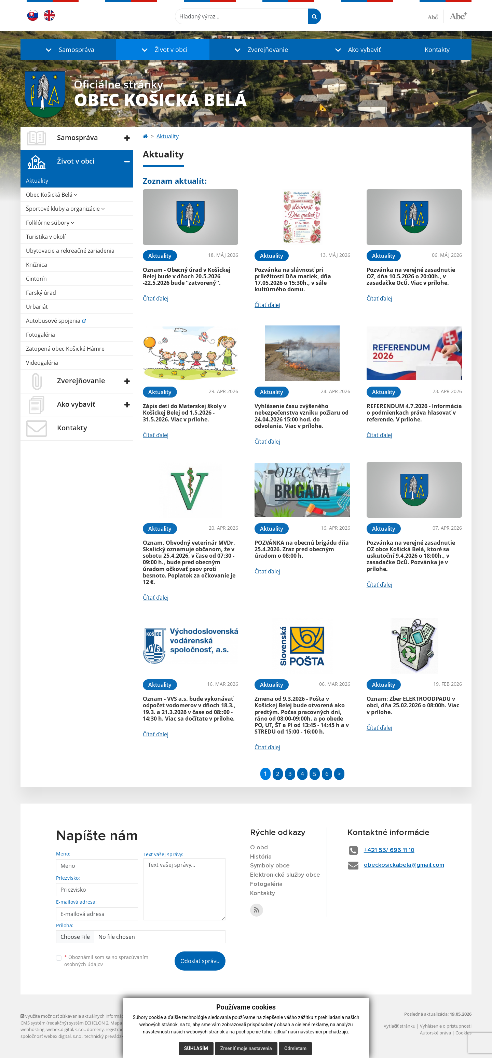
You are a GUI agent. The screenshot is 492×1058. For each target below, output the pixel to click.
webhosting (32, 1029)
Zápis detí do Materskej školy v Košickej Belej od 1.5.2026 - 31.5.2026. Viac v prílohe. (184, 412)
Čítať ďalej (155, 298)
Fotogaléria (40, 334)
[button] (68, 49)
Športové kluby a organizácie (65, 208)
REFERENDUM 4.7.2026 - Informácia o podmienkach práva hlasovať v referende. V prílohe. (414, 412)
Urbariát (37, 306)
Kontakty (437, 49)
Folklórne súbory (50, 222)
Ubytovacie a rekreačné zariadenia (70, 250)
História (261, 857)
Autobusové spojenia (54, 320)
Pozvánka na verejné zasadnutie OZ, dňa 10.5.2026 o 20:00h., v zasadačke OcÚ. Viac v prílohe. (411, 276)
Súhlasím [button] (196, 1048)
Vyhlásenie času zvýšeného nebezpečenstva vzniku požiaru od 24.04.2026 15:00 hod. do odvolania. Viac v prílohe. (301, 416)
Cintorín (36, 278)
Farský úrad (41, 292)
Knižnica (36, 264)
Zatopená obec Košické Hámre (65, 348)
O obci (259, 848)
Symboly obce (270, 866)
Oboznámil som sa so (106, 960)
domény (95, 1029)
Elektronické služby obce (285, 875)
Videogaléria (42, 362)
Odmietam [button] (295, 1048)
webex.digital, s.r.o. (65, 1029)
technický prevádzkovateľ (110, 1036)
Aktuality (37, 180)
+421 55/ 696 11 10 (389, 850)
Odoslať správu (200, 961)
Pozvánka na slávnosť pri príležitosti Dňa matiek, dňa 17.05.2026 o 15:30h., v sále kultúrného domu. (293, 279)
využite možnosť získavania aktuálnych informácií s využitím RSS (88, 1016)
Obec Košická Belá (51, 194)
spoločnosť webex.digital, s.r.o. (51, 1036)
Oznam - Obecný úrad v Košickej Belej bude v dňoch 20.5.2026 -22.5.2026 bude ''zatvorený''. (186, 276)
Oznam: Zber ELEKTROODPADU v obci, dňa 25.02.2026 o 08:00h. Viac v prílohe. (413, 705)
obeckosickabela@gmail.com (404, 865)
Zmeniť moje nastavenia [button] (246, 1048)
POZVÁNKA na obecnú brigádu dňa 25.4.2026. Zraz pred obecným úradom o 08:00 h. (302, 549)
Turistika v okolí (46, 236)
